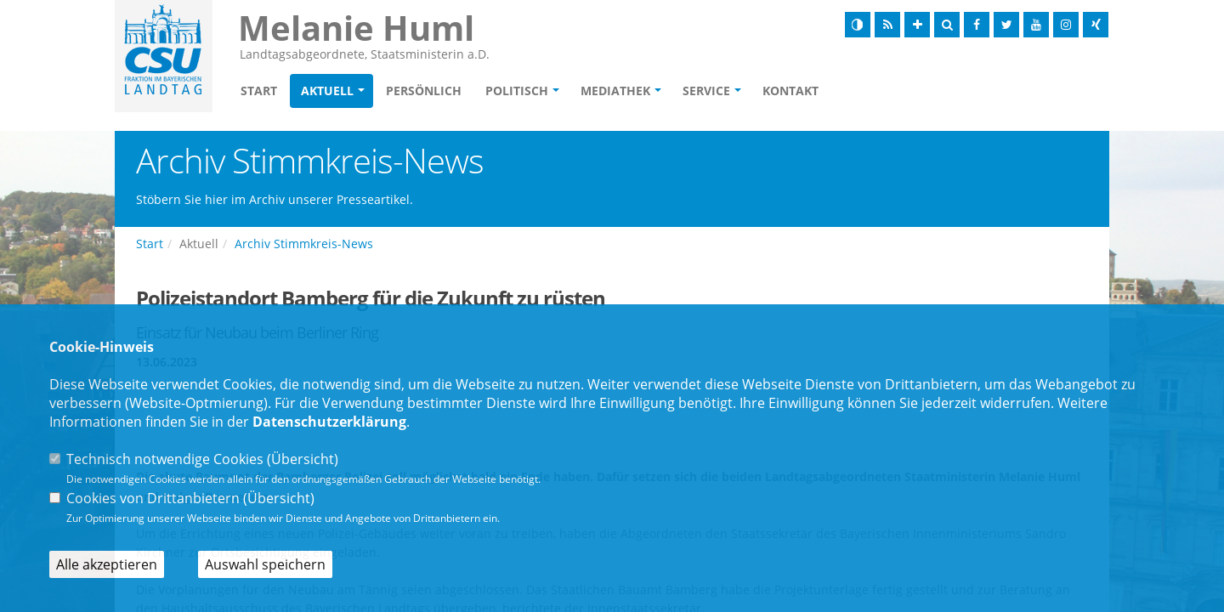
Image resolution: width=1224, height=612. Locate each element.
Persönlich (424, 90)
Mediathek (615, 90)
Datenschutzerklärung (329, 421)
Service (706, 90)
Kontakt (790, 90)
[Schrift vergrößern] (917, 24)
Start (259, 90)
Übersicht (302, 459)
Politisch (516, 90)
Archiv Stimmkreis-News (304, 243)
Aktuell (327, 90)
